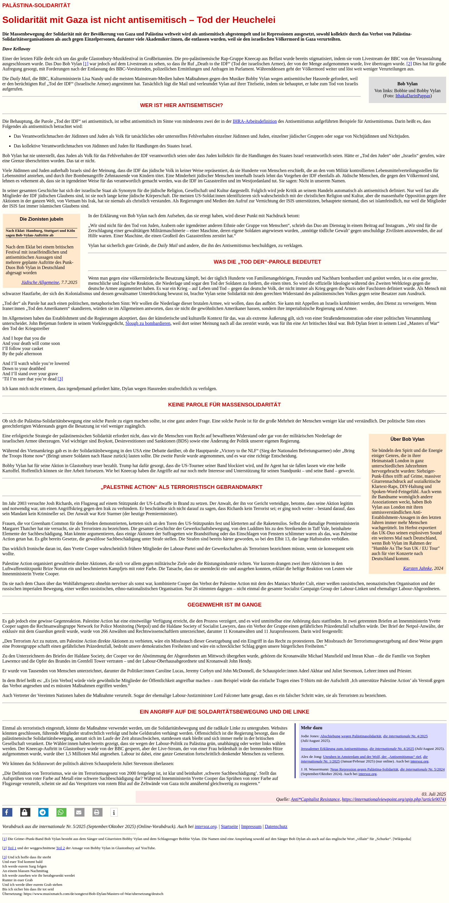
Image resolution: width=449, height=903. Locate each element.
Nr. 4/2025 (405, 736)
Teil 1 (12, 848)
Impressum (251, 826)
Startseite (229, 826)
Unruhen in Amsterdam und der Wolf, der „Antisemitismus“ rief (372, 756)
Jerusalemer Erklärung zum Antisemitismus (334, 748)
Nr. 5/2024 (422, 769)
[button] (7, 812)
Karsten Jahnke (417, 568)
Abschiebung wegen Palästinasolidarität (350, 736)
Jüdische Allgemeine (40, 282)
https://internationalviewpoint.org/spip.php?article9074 (393, 799)
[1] (85, 63)
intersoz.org (419, 761)
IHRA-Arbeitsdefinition (255, 121)
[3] (60, 378)
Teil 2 (60, 848)
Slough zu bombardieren (147, 323)
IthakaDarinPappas (412, 95)
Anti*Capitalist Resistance (315, 799)
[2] (409, 63)
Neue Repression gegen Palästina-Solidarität (364, 769)
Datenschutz (276, 826)
